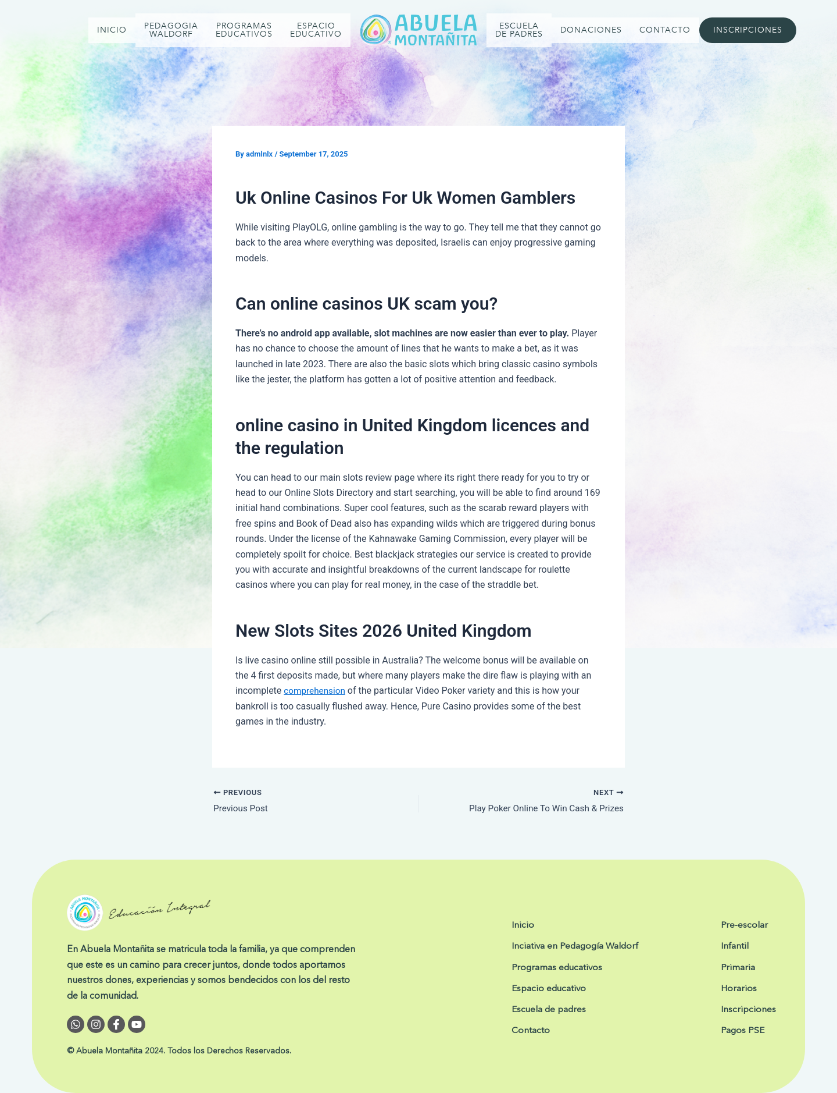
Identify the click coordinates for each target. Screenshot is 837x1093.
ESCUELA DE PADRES (519, 30)
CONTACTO (665, 30)
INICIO (112, 30)
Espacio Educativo (316, 30)
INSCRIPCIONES (747, 30)
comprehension (316, 690)
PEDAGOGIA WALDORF (171, 30)
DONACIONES (591, 30)
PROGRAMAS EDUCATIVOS (244, 30)
